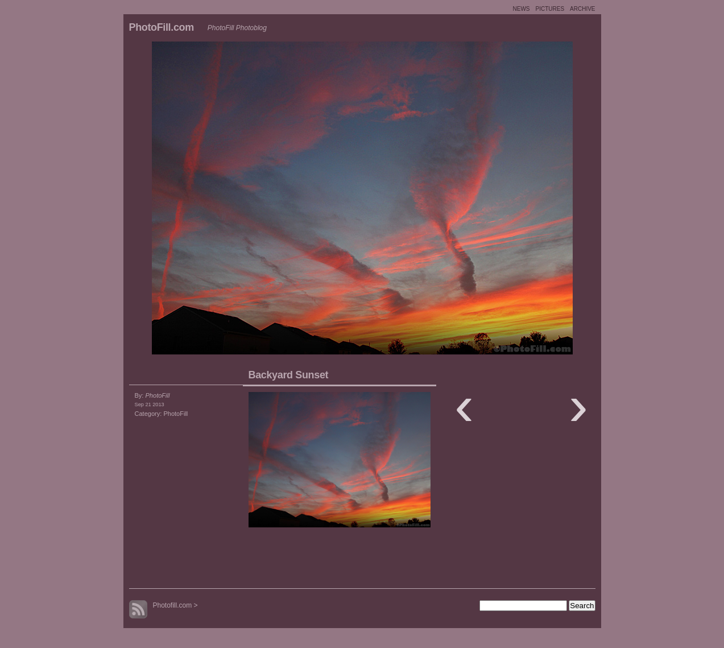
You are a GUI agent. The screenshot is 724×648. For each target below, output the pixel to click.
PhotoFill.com (161, 27)
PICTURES (549, 9)
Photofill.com (172, 605)
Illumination (481, 201)
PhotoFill (175, 413)
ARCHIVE (582, 9)
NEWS (520, 9)
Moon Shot (242, 201)
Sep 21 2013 (149, 404)
